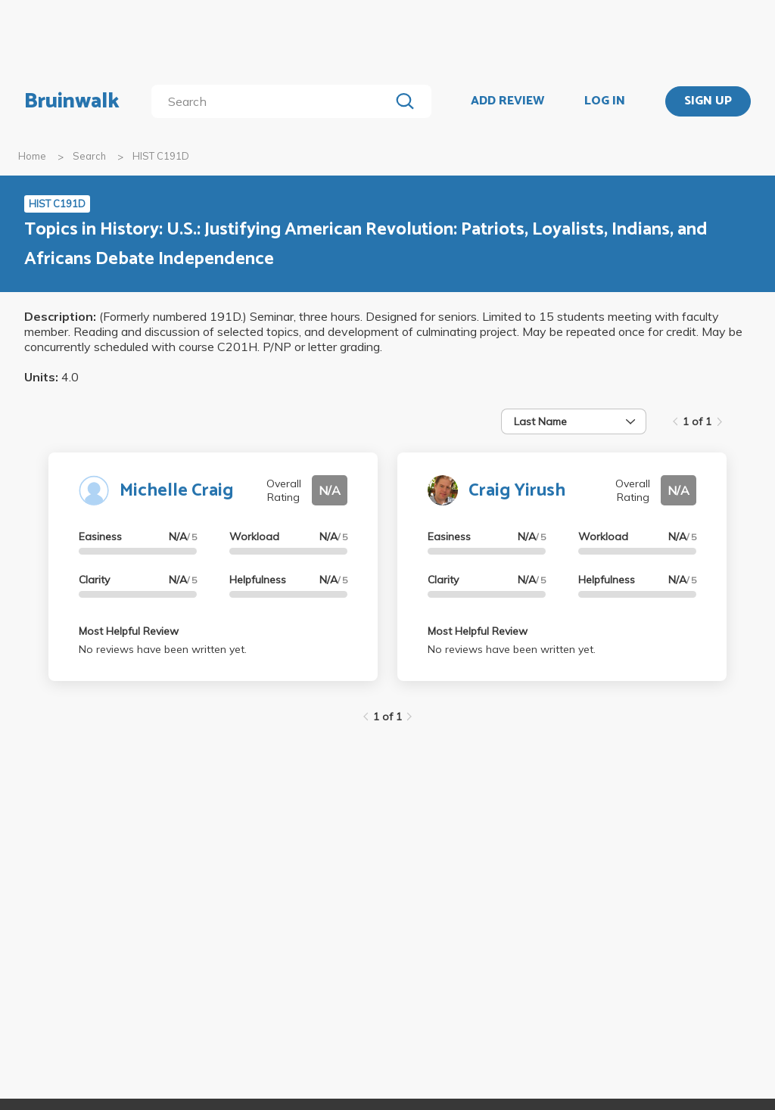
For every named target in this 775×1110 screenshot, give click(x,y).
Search (89, 156)
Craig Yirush (516, 490)
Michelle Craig (176, 490)
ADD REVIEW (507, 101)
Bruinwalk (72, 101)
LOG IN (604, 101)
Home (32, 156)
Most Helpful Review (129, 631)
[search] (273, 101)
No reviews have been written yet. (163, 649)
